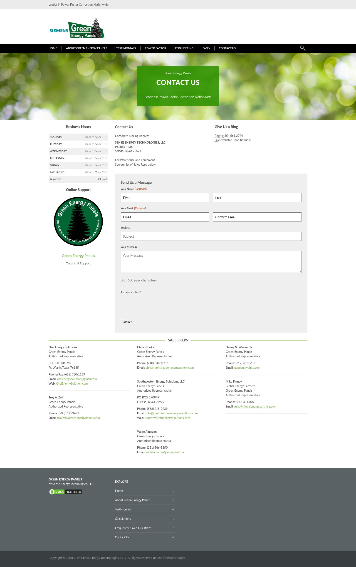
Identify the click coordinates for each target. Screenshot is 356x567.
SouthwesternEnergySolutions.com (167, 418)
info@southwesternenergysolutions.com (172, 413)
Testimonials (123, 509)
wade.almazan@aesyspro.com (165, 452)
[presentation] (155, 305)
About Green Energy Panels (133, 500)
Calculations (123, 518)
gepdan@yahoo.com (247, 367)
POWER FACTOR (155, 48)
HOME (53, 48)
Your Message (129, 247)
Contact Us (122, 537)
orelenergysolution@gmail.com (77, 379)
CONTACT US (227, 48)
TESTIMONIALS (126, 48)
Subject (125, 227)
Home (119, 490)
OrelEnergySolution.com (72, 383)
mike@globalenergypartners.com (255, 406)
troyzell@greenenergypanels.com (78, 418)
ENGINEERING (184, 48)
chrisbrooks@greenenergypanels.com (170, 367)
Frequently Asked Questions (133, 528)
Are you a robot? (131, 292)
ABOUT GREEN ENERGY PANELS (86, 48)
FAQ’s (206, 48)
